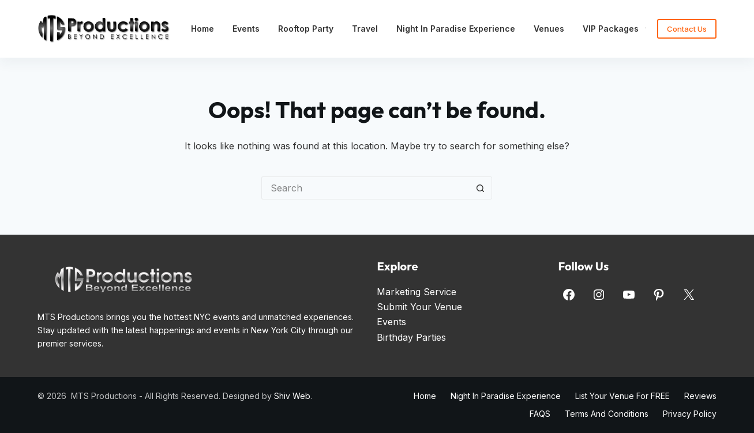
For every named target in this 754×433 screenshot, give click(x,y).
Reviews (700, 396)
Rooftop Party (305, 28)
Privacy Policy (690, 414)
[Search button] (480, 187)
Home (202, 28)
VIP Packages (618, 29)
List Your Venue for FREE (622, 396)
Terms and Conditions (606, 414)
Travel (365, 28)
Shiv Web (292, 396)
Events (246, 28)
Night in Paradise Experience (455, 28)
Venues (549, 28)
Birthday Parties (411, 337)
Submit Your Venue (419, 306)
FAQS (540, 414)
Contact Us (687, 28)
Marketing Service (416, 292)
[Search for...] (365, 187)
